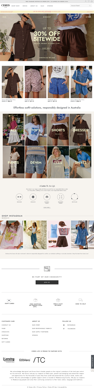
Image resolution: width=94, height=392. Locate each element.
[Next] (90, 84)
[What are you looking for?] (80, 5)
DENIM (25, 6)
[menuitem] (16, 6)
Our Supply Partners (40, 332)
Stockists (5, 332)
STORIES (50, 6)
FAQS (4, 328)
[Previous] (3, 84)
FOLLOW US (66, 321)
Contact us (6, 325)
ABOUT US (34, 6)
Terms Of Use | (53, 387)
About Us (36, 321)
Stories (35, 335)
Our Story (36, 325)
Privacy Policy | (42, 387)
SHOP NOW (16, 6)
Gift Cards (6, 342)
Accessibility (62, 387)
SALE (42, 6)
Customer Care (8, 321)
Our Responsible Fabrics (42, 328)
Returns (5, 338)
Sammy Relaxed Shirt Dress (9, 99)
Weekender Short (29, 99)
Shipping (5, 335)
